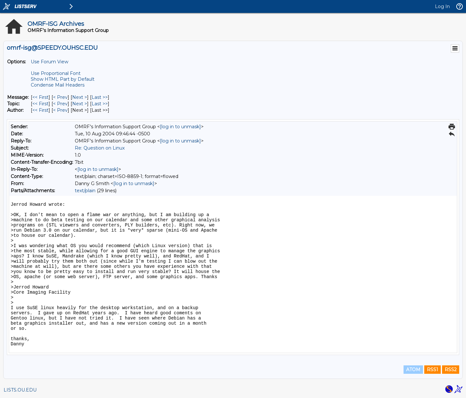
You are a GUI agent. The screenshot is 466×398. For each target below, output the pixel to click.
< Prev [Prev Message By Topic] (60, 104)
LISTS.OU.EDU (20, 390)
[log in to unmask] (180, 127)
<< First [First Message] (40, 97)
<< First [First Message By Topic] (40, 104)
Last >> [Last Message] (100, 97)
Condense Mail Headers (57, 85)
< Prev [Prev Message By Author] (60, 110)
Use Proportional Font (56, 73)
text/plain (85, 191)
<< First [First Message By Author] (40, 110)
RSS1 (432, 369)
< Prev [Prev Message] (60, 97)
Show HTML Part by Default (62, 79)
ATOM (413, 369)
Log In (442, 6)
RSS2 (451, 369)
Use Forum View (49, 62)
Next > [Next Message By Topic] (79, 104)
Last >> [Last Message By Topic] (100, 104)
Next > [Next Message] (79, 97)
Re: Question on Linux (100, 148)
